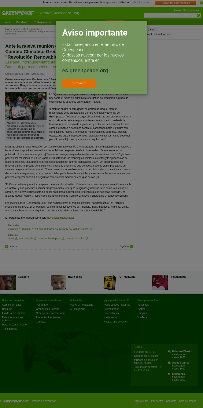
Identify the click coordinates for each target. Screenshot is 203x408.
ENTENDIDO (79, 83)
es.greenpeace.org (85, 70)
